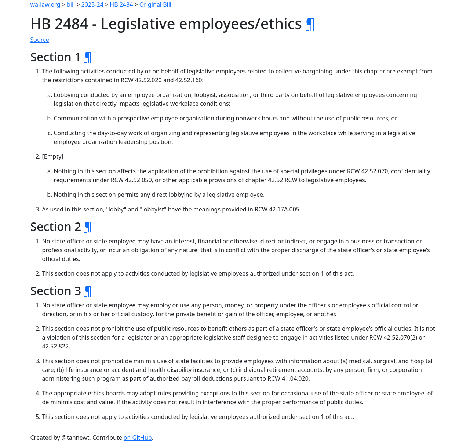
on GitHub (138, 438)
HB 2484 (121, 4)
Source (39, 40)
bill (71, 4)
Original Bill (155, 4)
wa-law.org (45, 4)
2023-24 (92, 4)
